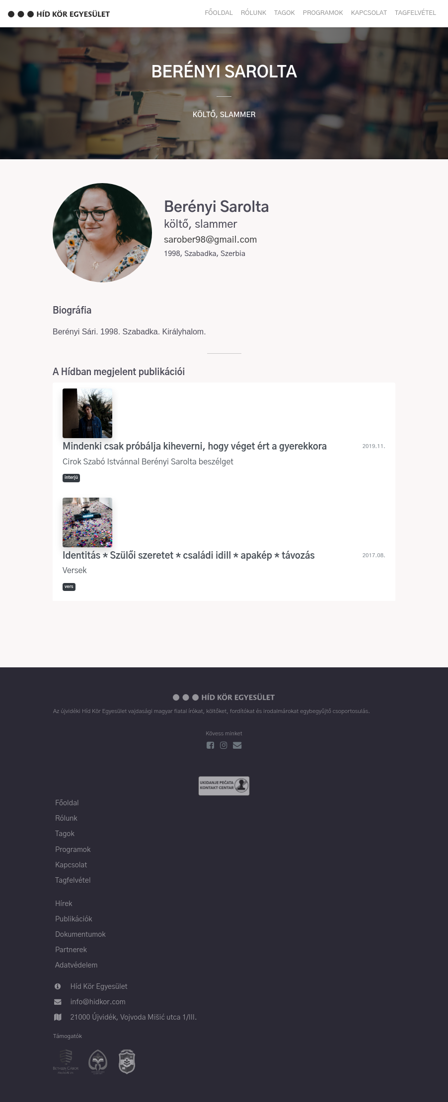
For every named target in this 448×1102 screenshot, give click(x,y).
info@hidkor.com (98, 1002)
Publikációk (73, 919)
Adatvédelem (76, 965)
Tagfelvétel (415, 13)
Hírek (63, 904)
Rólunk (253, 13)
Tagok (284, 13)
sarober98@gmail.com (210, 240)
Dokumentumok (80, 934)
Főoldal (219, 13)
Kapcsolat (369, 13)
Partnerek (71, 950)
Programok (323, 13)
